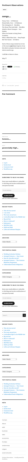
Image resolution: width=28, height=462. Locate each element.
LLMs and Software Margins (12, 229)
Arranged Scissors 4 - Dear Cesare (14, 256)
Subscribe (8, 195)
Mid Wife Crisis (8, 225)
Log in (5, 163)
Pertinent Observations (12, 5)
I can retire (7, 213)
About (4, 423)
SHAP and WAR (8, 227)
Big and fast (7, 219)
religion (4, 449)
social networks (6, 453)
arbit (3, 427)
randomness (6, 445)
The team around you (10, 215)
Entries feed (7, 165)
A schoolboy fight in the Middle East (14, 217)
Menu (4, 9)
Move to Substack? (9, 221)
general (17, 85)
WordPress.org (8, 169)
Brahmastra (7, 223)
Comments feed (8, 167)
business (4, 431)
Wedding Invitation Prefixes (12, 254)
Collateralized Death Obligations (13, 264)
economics (5, 438)
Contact (4, 420)
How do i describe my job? (11, 258)
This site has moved (9, 210)
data (3, 434)
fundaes (4, 442)
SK (5, 85)
